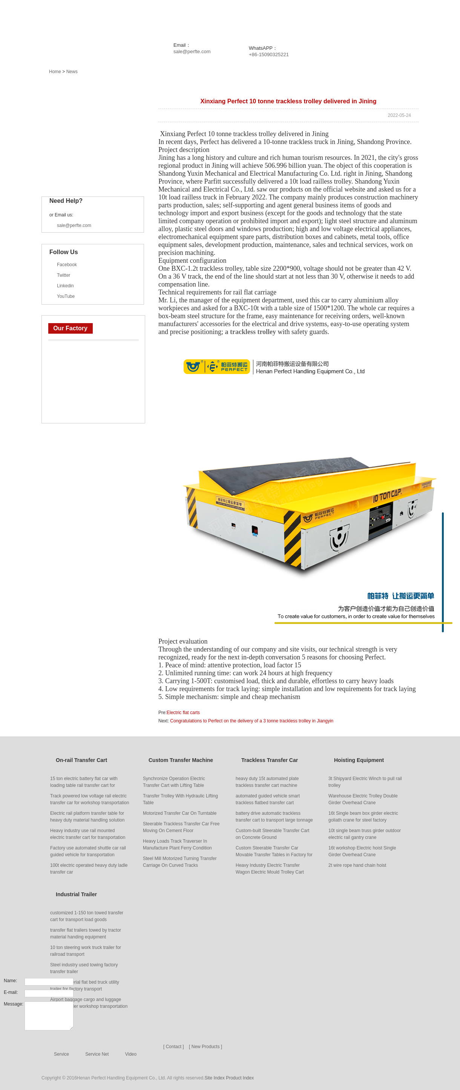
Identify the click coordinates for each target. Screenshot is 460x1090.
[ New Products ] (205, 1046)
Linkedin (65, 285)
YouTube (66, 296)
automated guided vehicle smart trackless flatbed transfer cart (268, 799)
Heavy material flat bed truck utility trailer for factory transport (84, 986)
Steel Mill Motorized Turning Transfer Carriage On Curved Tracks (179, 862)
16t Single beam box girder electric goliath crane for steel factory (363, 817)
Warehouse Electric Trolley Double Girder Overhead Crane (363, 799)
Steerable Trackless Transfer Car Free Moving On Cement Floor (181, 827)
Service (319, 19)
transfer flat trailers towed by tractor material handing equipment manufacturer (85, 933)
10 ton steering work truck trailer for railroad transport (85, 951)
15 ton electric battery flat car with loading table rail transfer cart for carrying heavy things (84, 782)
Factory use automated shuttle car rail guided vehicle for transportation (88, 851)
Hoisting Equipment (79, 158)
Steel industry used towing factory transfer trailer (84, 968)
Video (130, 1054)
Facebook (67, 264)
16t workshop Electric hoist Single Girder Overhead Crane (362, 851)
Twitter (63, 275)
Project (234, 19)
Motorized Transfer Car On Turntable (179, 813)
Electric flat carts (183, 712)
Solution (277, 19)
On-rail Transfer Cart (81, 105)
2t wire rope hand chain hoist (357, 865)
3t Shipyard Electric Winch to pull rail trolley (365, 782)
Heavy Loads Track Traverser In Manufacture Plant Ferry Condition (177, 845)
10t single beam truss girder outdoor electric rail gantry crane (364, 834)
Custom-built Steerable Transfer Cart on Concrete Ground (272, 834)
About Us (361, 19)
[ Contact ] (173, 1046)
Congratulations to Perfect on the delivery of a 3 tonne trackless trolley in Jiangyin (251, 721)
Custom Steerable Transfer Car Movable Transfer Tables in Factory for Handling (274, 851)
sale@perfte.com (191, 51)
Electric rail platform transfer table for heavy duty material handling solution (87, 817)
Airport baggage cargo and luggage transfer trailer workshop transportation (88, 1003)
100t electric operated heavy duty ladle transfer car (88, 869)
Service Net (97, 1054)
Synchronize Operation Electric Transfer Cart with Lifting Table (174, 782)
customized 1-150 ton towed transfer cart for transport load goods (86, 916)
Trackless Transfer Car (83, 141)
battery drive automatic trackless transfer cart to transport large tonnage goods (274, 817)
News (198, 19)
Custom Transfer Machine (87, 123)
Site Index (214, 1078)
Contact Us (409, 19)
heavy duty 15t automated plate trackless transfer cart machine (267, 782)
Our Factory (70, 328)
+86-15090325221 (269, 54)
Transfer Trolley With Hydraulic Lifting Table (180, 799)
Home (120, 19)
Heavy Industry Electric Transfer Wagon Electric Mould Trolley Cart (270, 869)
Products (159, 19)
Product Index (240, 1078)
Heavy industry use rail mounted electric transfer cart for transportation (87, 834)
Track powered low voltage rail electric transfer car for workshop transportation (89, 799)
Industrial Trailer (75, 176)
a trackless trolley (250, 332)
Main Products (68, 86)
